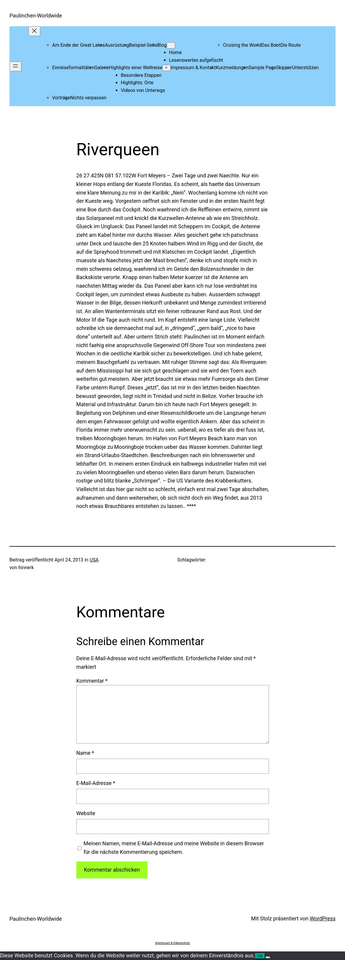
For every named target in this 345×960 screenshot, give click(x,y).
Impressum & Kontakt (193, 67)
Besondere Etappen (141, 75)
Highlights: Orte (137, 82)
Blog (162, 45)
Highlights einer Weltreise (135, 67)
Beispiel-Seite (143, 45)
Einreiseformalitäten (73, 67)
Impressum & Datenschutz (172, 943)
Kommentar (92, 681)
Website (85, 813)
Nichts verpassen (88, 98)
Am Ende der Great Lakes (78, 45)
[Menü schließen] (34, 31)
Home (175, 52)
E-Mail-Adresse (95, 783)
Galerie (101, 67)
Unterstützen (305, 67)
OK (260, 956)
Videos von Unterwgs (143, 90)
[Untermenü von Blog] (171, 45)
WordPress (323, 918)
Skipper (284, 67)
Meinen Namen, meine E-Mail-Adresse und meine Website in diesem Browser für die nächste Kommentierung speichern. (174, 847)
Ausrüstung (117, 45)
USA (94, 560)
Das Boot (271, 45)
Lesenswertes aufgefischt (196, 60)
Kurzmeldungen (232, 67)
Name (85, 753)
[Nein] (267, 957)
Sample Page (262, 67)
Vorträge (61, 98)
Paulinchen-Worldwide (35, 15)
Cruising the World (242, 45)
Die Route (290, 45)
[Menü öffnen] (15, 66)
